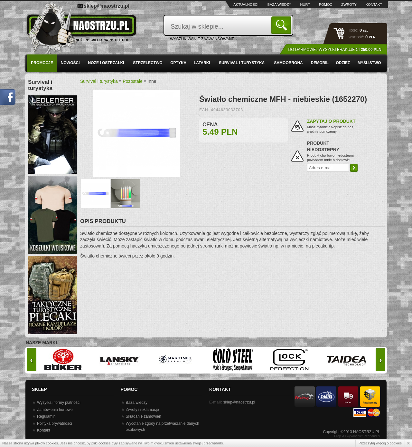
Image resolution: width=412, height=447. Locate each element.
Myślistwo (369, 63)
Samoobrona (288, 63)
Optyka (178, 63)
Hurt (305, 4)
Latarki (202, 63)
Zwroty (349, 4)
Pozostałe (132, 81)
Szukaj (282, 24)
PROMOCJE (42, 63)
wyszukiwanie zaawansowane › (203, 39)
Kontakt (374, 4)
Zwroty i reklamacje (142, 409)
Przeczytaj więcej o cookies (380, 443)
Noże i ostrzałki (106, 63)
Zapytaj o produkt (331, 121)
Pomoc (325, 4)
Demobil (320, 63)
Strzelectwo (147, 63)
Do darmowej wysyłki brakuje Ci (334, 49)
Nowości (70, 63)
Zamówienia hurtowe (55, 409)
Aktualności (245, 4)
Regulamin (46, 416)
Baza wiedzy (279, 4)
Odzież (343, 63)
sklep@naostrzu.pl (106, 6)
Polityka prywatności (54, 423)
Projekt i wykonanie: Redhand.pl (357, 436)
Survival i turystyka (242, 63)
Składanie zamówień (143, 416)
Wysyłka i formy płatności (58, 402)
